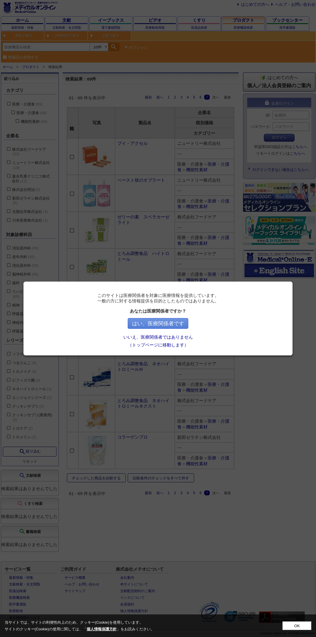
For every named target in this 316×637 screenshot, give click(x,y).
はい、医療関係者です (159, 323)
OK (297, 626)
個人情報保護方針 (102, 629)
